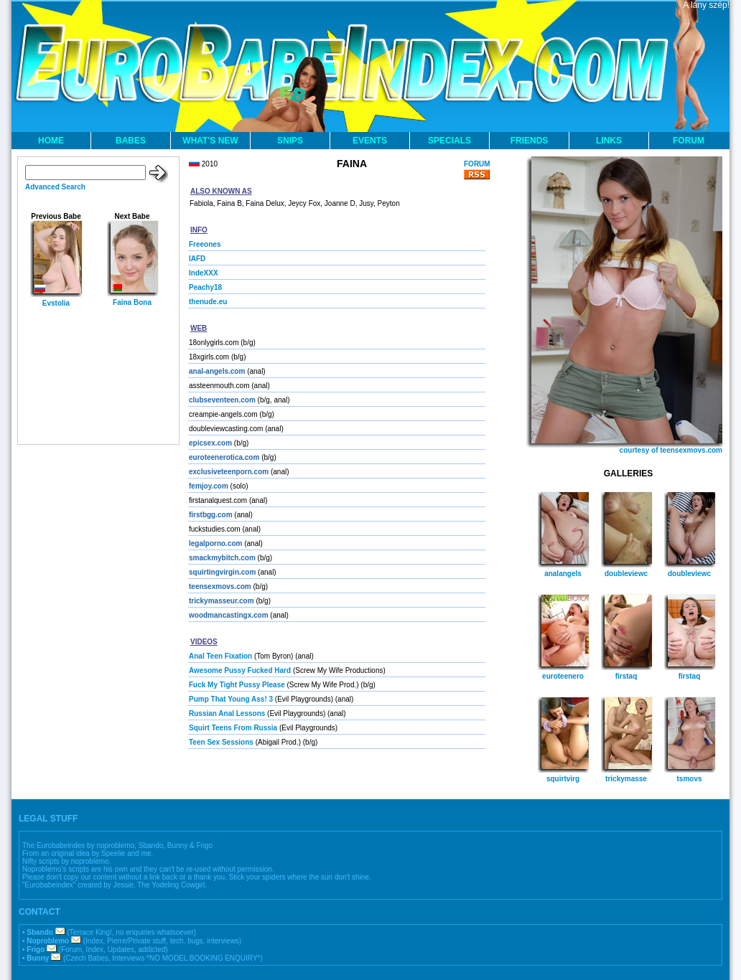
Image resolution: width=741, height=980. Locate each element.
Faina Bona (132, 302)
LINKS (609, 141)
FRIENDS (530, 141)
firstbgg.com (211, 515)
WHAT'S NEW (210, 141)
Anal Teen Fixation (220, 656)
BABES (131, 141)
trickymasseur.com (221, 601)
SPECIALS (449, 141)
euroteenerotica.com (224, 457)
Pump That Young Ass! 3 (231, 699)
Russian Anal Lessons (227, 713)
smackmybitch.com (222, 558)
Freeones (204, 244)
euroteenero (563, 676)
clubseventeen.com (222, 400)
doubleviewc (626, 574)
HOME (51, 141)
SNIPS (290, 141)
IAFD (197, 259)
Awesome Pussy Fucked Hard (240, 670)
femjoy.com (208, 486)
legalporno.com (215, 543)
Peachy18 (205, 287)
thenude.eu (208, 302)
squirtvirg (562, 779)
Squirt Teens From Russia (233, 728)
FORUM (688, 141)
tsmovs (689, 779)
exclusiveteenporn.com (229, 472)
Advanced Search (55, 187)
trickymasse (626, 779)
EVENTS (370, 141)
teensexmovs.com (220, 586)
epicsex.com (210, 443)
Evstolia (56, 303)
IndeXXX (203, 273)
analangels (563, 574)
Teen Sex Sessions (221, 742)
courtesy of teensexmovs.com (671, 450)
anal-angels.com (217, 371)
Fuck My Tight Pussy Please (237, 685)
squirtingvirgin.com (222, 572)
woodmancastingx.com (229, 615)
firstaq (626, 676)
